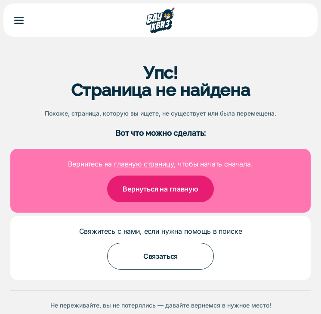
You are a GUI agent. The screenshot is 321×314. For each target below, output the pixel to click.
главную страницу (143, 164)
